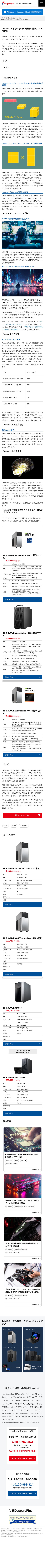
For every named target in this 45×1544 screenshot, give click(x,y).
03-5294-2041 (23, 1442)
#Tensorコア (23, 826)
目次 (7, 67)
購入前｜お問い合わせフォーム (22, 1459)
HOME (3, 18)
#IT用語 (14, 826)
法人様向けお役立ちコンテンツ (14, 18)
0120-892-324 (23, 1484)
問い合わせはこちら (22, 815)
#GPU (5, 826)
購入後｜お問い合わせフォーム (22, 1493)
